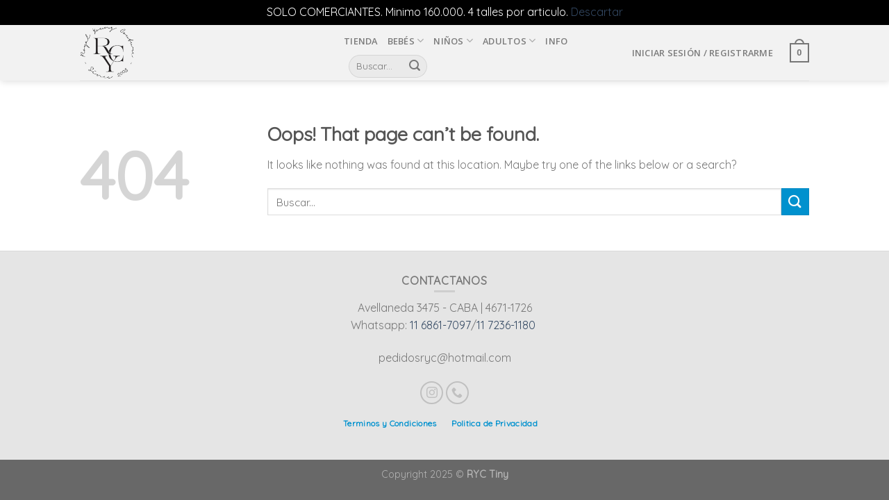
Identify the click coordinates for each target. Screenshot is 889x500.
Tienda (361, 41)
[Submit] (795, 201)
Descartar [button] (597, 12)
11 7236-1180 (505, 325)
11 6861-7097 (440, 325)
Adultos (509, 40)
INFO (556, 41)
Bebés (406, 40)
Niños (453, 40)
